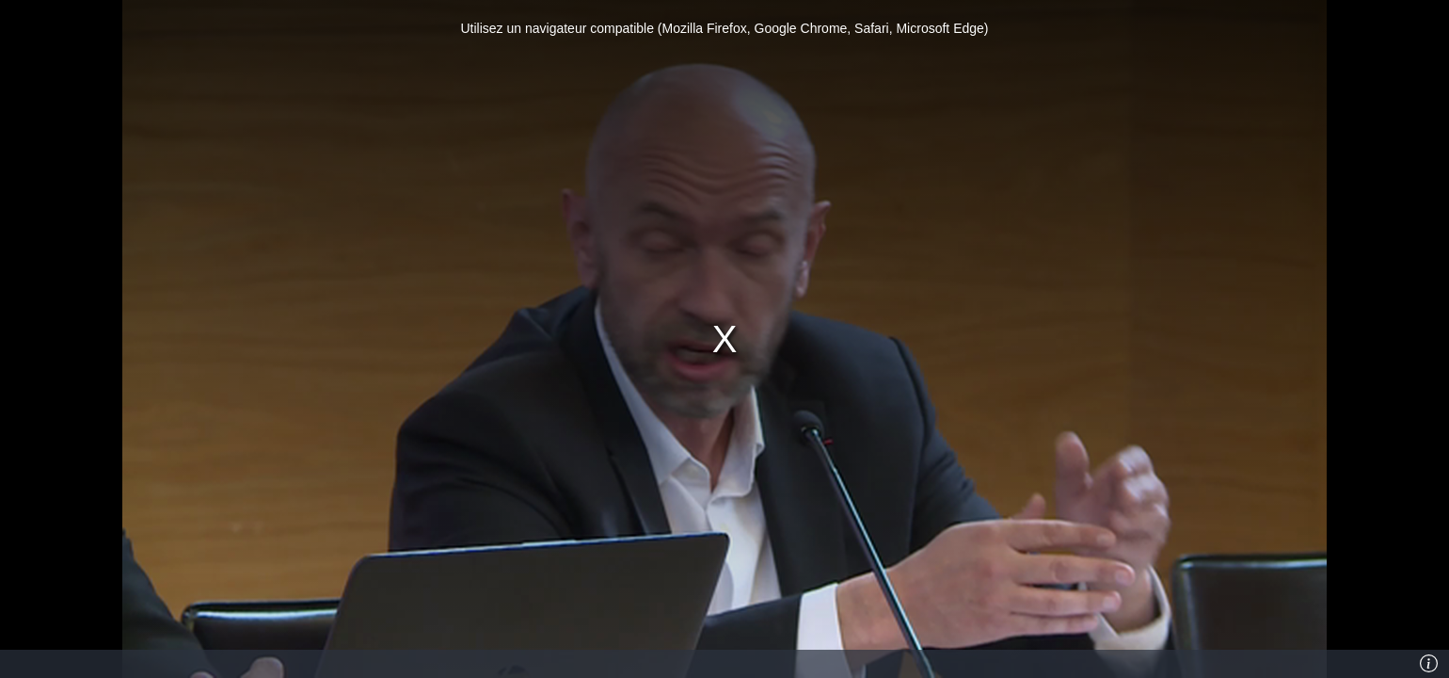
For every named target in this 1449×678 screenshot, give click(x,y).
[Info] (1429, 664)
